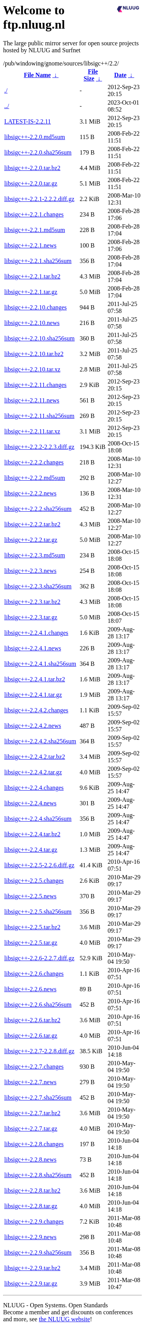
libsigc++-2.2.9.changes (34, 1221)
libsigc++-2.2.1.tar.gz (30, 292)
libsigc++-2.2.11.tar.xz (32, 431)
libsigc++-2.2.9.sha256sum (38, 1252)
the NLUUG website (64, 1319)
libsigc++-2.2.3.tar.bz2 (32, 601)
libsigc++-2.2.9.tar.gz (30, 1283)
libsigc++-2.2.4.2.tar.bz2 (34, 756)
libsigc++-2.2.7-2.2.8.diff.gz (39, 1051)
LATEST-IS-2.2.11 (27, 121)
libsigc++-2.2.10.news (32, 323)
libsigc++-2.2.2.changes (34, 462)
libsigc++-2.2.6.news (30, 989)
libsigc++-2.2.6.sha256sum (38, 1004)
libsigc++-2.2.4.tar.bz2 (32, 834)
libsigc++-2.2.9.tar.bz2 (32, 1268)
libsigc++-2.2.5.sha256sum (38, 911)
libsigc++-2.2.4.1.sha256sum (40, 663)
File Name (37, 75)
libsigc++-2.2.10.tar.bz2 (33, 354)
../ (6, 106)
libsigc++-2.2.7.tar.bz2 (32, 1113)
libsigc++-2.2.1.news (30, 245)
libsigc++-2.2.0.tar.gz (30, 183)
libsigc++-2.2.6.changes (34, 973)
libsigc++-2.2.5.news (30, 896)
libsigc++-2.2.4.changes (34, 787)
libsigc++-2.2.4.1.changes (36, 632)
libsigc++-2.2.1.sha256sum (38, 261)
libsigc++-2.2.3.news (30, 570)
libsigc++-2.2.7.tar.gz (30, 1128)
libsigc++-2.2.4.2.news (32, 725)
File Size (91, 75)
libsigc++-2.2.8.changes (34, 1144)
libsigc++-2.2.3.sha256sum (38, 586)
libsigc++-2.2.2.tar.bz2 (32, 524)
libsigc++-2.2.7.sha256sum (38, 1097)
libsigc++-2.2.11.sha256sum (39, 416)
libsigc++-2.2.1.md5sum (34, 230)
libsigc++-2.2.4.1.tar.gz (33, 694)
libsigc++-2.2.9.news (30, 1237)
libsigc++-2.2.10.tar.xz (32, 369)
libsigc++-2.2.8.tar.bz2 (32, 1190)
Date (120, 75)
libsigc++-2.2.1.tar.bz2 (32, 276)
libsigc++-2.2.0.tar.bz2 (32, 168)
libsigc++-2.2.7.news (30, 1082)
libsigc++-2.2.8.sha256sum (38, 1175)
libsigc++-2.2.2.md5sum (34, 478)
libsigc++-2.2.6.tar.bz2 (32, 1020)
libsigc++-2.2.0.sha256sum (38, 152)
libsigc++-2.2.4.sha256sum (38, 818)
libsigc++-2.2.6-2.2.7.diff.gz (39, 958)
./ (5, 90)
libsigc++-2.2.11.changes (35, 385)
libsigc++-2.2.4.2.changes (36, 710)
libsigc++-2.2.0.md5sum (34, 137)
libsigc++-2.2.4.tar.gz (30, 849)
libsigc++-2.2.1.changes (34, 214)
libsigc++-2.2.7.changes (34, 1066)
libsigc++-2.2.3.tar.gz (30, 617)
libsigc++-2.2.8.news (30, 1159)
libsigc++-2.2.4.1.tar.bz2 (34, 679)
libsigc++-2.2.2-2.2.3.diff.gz (39, 447)
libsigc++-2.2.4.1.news (32, 648)
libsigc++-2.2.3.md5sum (34, 555)
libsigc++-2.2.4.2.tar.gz (33, 772)
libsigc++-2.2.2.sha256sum (38, 508)
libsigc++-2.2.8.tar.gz (30, 1206)
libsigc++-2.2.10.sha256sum (39, 338)
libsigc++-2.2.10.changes (35, 307)
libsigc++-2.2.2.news (30, 493)
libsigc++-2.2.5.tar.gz (30, 942)
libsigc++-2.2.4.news (30, 803)
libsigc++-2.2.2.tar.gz (30, 539)
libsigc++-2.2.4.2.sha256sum (40, 741)
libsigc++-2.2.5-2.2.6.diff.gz (39, 865)
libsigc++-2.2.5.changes (34, 880)
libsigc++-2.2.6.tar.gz (30, 1035)
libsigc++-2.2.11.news (31, 400)
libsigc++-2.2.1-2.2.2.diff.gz (39, 199)
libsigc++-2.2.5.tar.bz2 (32, 927)
